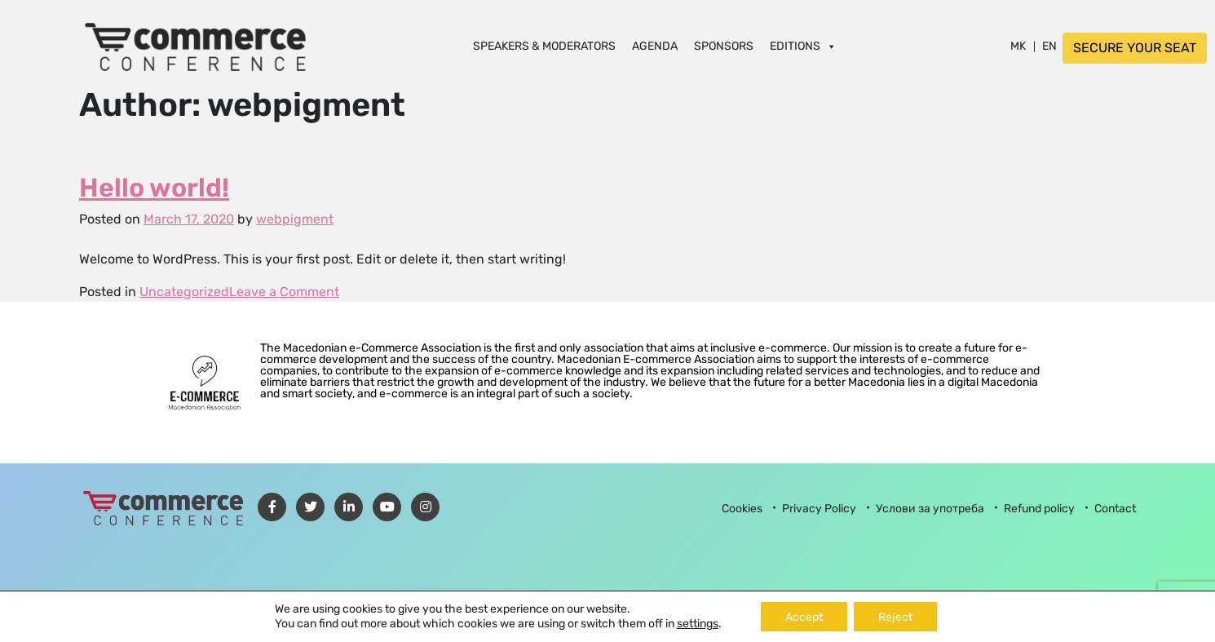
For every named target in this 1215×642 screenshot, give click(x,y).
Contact (1115, 509)
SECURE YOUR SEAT (1134, 47)
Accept (804, 616)
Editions (803, 47)
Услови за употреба (930, 509)
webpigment (295, 219)
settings (697, 624)
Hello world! (154, 187)
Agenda (655, 47)
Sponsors (723, 47)
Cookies (742, 509)
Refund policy (1039, 509)
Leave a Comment (284, 291)
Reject (895, 616)
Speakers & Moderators (544, 47)
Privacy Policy (819, 509)
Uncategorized (184, 291)
